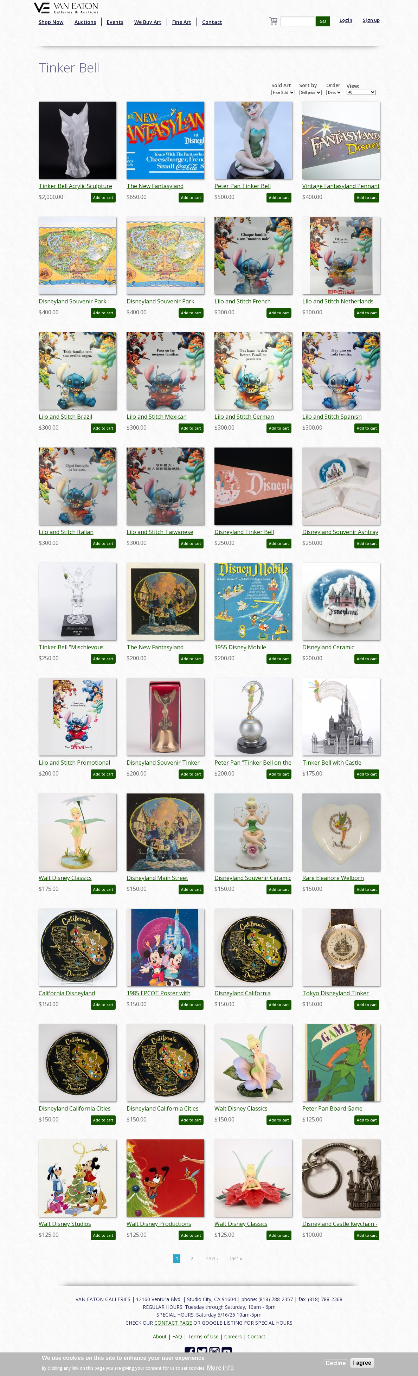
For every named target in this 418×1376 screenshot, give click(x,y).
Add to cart (103, 197)
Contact (212, 22)
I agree (362, 1363)
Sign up (371, 20)
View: (353, 86)
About (160, 1336)
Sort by (308, 85)
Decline (336, 1363)
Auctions (85, 22)
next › (212, 1258)
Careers (233, 1336)
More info (220, 1367)
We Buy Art (147, 22)
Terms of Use (203, 1336)
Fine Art (181, 22)
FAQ (177, 1336)
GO (323, 21)
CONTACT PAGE (173, 1322)
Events (115, 22)
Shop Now (51, 22)
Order (333, 85)
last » (236, 1258)
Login (346, 20)
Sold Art (281, 85)
